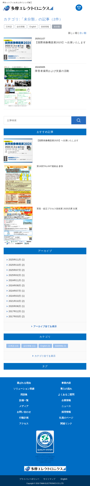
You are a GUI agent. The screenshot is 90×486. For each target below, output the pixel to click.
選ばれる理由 (24, 383)
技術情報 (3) (60, 346)
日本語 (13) (13, 346)
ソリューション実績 (23, 388)
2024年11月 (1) (17, 280)
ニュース (66, 406)
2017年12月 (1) (17, 311)
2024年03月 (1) (17, 296)
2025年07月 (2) (17, 270)
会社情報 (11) (29, 346)
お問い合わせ (24, 412)
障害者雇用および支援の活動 (52, 70)
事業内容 (66, 383)
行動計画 (23, 417)
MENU (85, 7)
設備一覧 (23, 400)
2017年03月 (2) (17, 316)
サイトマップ (49, 479)
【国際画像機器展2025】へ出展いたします (60, 42)
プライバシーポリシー (29, 479)
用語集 (23, 394)
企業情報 (66, 400)
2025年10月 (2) (17, 265)
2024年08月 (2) (17, 285)
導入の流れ (66, 388)
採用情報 (66, 412)
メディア (23, 406)
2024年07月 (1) (17, 290)
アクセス (23, 423)
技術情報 (45, 27)
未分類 (57, 27)
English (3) (45, 346)
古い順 (82, 33)
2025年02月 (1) (17, 275)
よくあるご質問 (66, 394)
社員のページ (66, 417)
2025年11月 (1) (17, 259)
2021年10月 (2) (17, 301)
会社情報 (21, 27)
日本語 (9, 27)
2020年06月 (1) (17, 306)
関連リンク (66, 423)
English (33, 27)
